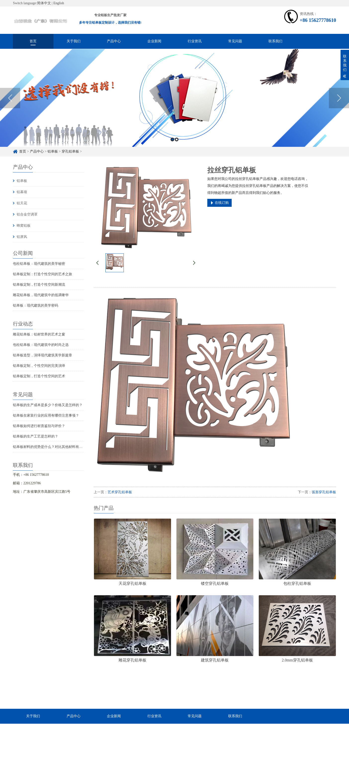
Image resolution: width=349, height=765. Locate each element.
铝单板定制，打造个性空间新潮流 (39, 284)
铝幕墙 (22, 192)
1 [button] (172, 147)
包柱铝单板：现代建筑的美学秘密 (39, 264)
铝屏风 (22, 237)
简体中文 (44, 3)
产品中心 (114, 41)
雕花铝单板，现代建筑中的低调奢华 (41, 295)
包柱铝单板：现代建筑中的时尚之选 (41, 345)
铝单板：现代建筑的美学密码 (35, 305)
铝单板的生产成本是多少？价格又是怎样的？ (48, 405)
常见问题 (235, 41)
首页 (33, 41)
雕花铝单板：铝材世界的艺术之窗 (39, 334)
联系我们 (275, 41)
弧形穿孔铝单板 (324, 492)
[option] (174, 106)
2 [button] (176, 147)
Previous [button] (10, 106)
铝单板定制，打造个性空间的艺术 (39, 376)
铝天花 (22, 203)
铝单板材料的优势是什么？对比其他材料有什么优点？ (54, 447)
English (58, 3)
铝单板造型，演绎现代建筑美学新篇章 (42, 355)
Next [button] (339, 106)
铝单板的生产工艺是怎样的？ (35, 436)
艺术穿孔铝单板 (120, 492)
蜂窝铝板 (24, 225)
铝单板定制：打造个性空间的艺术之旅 (42, 274)
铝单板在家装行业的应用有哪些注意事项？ (46, 415)
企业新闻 (154, 41)
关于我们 (74, 41)
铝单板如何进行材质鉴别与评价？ (39, 426)
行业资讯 (195, 41)
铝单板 (22, 181)
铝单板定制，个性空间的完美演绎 (39, 366)
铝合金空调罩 (27, 214)
